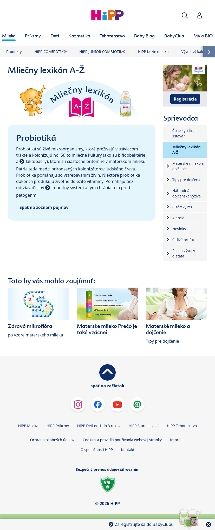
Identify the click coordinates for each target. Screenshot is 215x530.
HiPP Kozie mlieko (153, 51)
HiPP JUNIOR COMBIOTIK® (102, 51)
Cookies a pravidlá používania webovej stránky (122, 439)
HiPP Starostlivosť (144, 425)
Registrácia (185, 99)
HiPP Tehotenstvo (182, 425)
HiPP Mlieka (28, 425)
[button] (185, 15)
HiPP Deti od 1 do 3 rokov (98, 425)
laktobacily (36, 161)
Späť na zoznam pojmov (43, 207)
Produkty (14, 51)
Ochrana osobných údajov (52, 439)
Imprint (176, 439)
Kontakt (127, 449)
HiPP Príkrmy (58, 425)
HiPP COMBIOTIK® (50, 51)
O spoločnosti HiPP (97, 449)
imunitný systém (67, 187)
